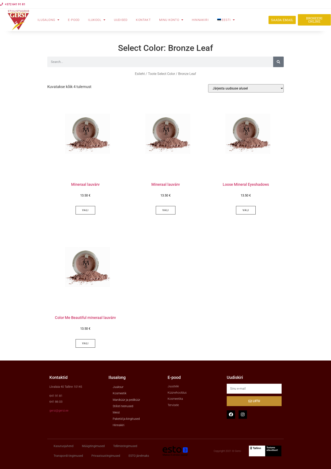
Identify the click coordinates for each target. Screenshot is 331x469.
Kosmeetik (119, 393)
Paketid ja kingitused (126, 418)
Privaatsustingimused (105, 455)
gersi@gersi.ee (58, 410)
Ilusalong (49, 19)
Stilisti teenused (123, 406)
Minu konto (171, 19)
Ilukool (97, 19)
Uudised (121, 20)
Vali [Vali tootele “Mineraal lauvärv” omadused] (85, 210)
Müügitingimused (93, 446)
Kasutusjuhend (63, 446)
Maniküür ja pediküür (126, 399)
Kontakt (143, 20)
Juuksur (118, 387)
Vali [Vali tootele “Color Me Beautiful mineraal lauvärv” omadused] (85, 343)
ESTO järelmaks (139, 455)
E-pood (74, 20)
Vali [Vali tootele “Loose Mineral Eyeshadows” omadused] (246, 210)
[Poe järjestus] (246, 88)
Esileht (140, 74)
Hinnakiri (200, 20)
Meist (116, 412)
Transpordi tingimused (68, 455)
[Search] (278, 62)
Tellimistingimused (125, 446)
